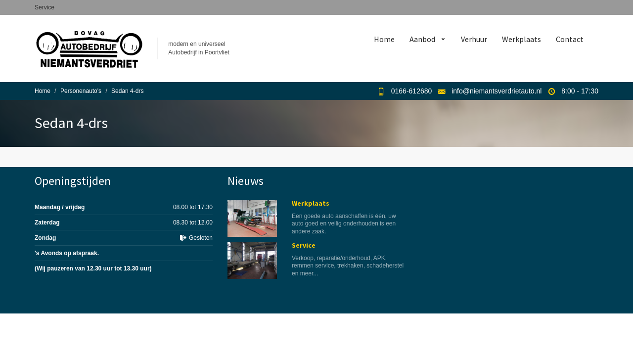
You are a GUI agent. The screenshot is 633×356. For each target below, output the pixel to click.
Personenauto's (80, 91)
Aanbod (422, 39)
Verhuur (474, 39)
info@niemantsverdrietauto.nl (497, 91)
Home (384, 39)
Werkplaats (521, 39)
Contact (570, 39)
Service (44, 7)
